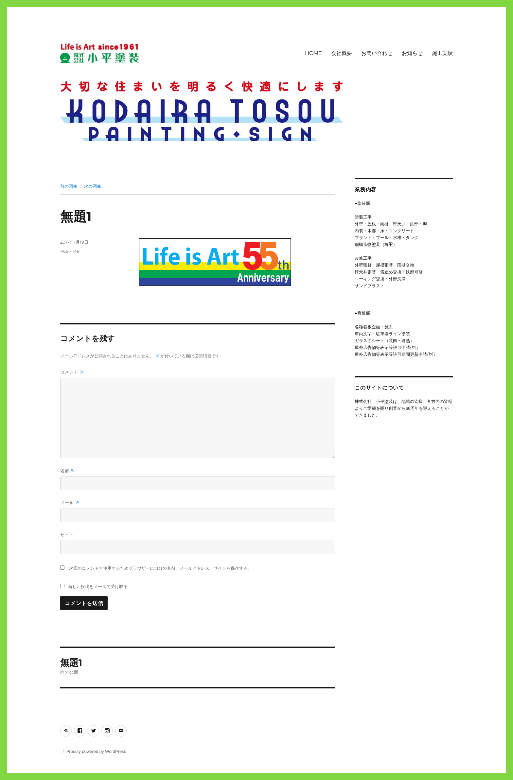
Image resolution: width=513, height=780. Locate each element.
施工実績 (442, 53)
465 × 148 (70, 251)
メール (70, 503)
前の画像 (68, 186)
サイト (67, 534)
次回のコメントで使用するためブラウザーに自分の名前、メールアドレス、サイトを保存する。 (160, 568)
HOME (313, 53)
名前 (67, 471)
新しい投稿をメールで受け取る (98, 586)
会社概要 (341, 53)
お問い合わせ (377, 53)
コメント (72, 372)
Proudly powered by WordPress (96, 751)
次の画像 (92, 186)
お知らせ (412, 53)
